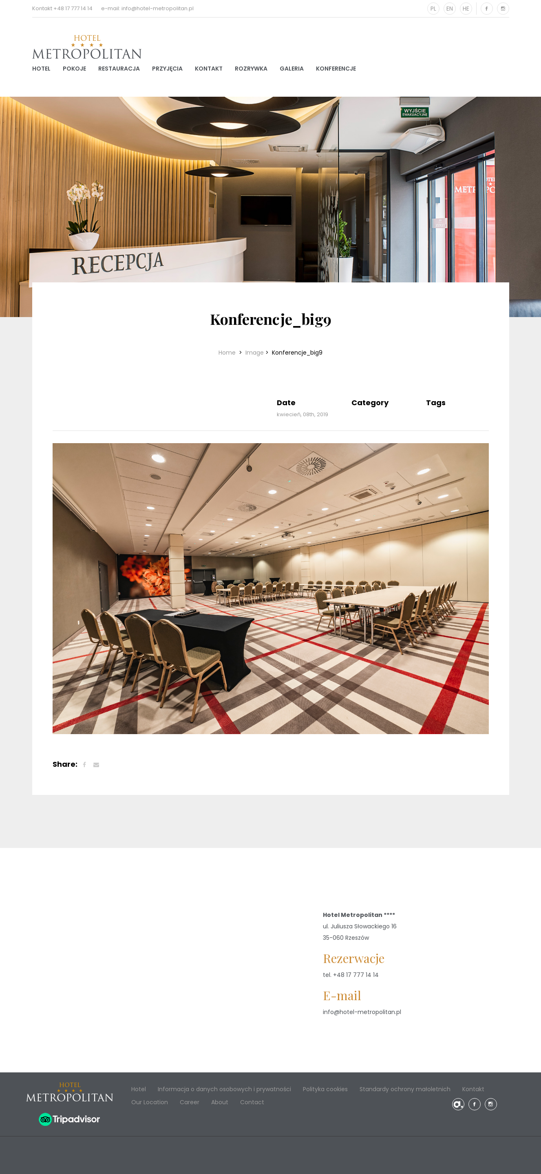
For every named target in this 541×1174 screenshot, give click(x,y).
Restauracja (119, 68)
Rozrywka (251, 68)
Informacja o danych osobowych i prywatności (224, 1089)
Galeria (292, 68)
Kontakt (209, 68)
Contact (252, 1102)
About (219, 1102)
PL (433, 8)
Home (228, 352)
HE (466, 8)
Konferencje (336, 68)
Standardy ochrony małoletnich (405, 1089)
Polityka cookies (325, 1089)
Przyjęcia (167, 68)
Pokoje (74, 68)
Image (254, 352)
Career (189, 1102)
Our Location (149, 1102)
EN (449, 8)
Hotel (41, 68)
